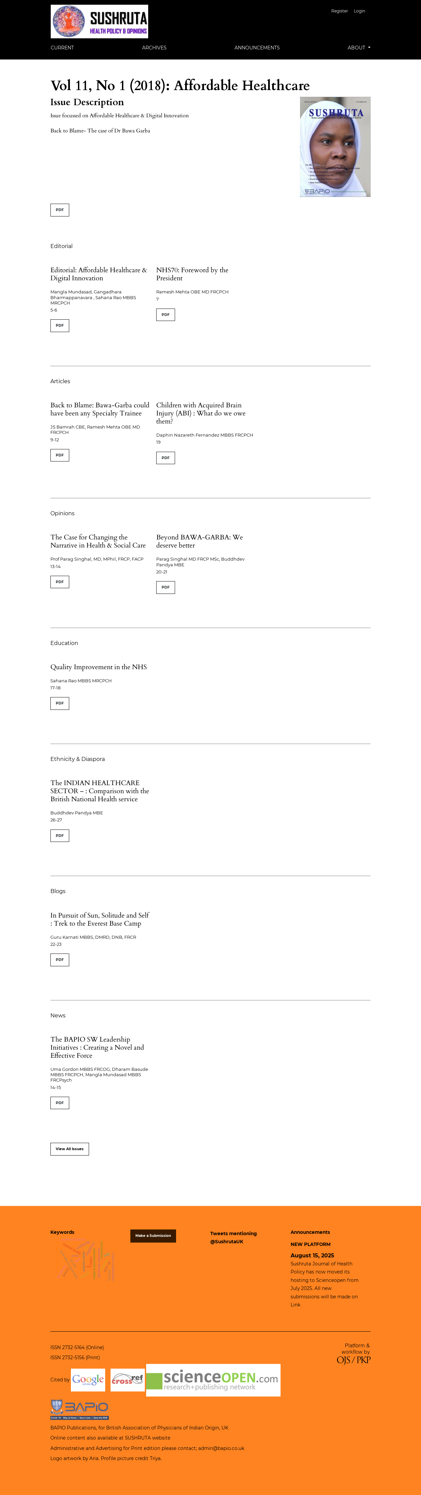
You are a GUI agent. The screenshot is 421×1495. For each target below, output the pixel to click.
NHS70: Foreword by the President (192, 274)
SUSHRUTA (138, 1438)
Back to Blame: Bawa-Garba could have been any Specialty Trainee (100, 409)
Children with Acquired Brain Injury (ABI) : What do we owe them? (201, 413)
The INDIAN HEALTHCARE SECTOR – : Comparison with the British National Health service (99, 791)
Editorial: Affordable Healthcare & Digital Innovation (98, 274)
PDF (60, 210)
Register (339, 10)
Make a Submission (153, 1236)
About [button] (357, 48)
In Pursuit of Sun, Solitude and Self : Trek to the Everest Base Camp (99, 919)
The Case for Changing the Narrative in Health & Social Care (98, 541)
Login (359, 10)
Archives (154, 48)
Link (295, 1304)
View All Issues (70, 1149)
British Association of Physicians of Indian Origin (162, 1427)
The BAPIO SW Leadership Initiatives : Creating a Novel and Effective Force (97, 1047)
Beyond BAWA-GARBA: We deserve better (199, 541)
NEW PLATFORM (311, 1244)
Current (62, 48)
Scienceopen (331, 1280)
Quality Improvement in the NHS (98, 667)
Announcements (257, 48)
